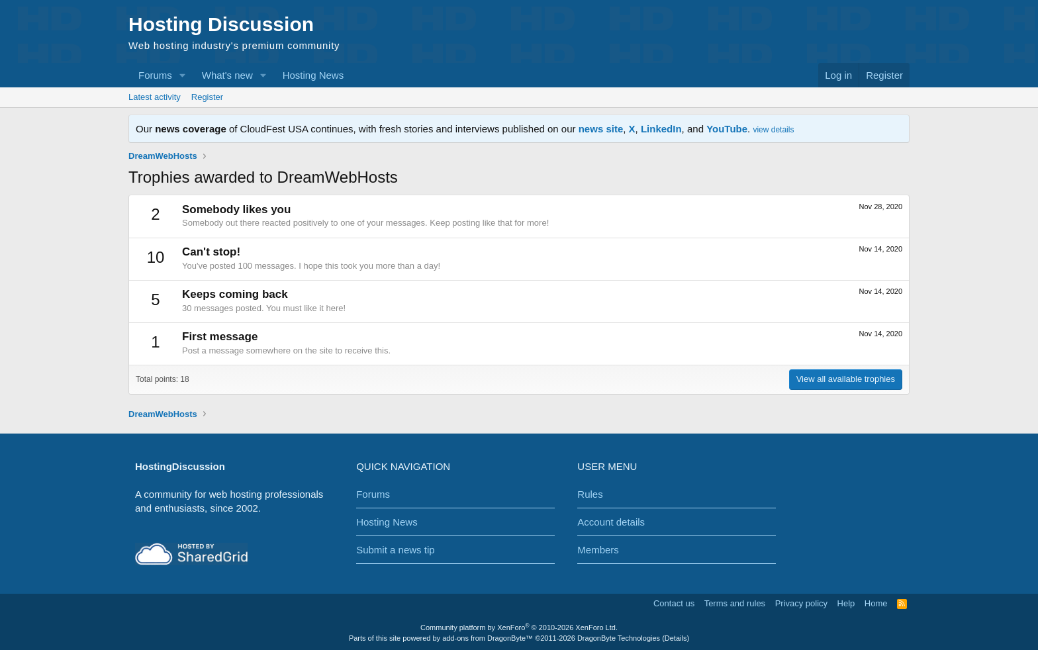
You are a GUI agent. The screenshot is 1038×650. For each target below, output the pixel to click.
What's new (227, 75)
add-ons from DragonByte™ (487, 638)
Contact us (673, 603)
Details (676, 638)
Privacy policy (801, 603)
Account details (611, 522)
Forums (155, 75)
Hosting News (313, 75)
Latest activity (154, 97)
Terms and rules (734, 603)
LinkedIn (661, 128)
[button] (182, 75)
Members (598, 549)
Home (876, 603)
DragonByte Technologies (618, 638)
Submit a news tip (395, 549)
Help (846, 603)
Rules (589, 494)
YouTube (726, 128)
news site (601, 128)
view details (773, 129)
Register (207, 97)
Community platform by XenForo (519, 627)
